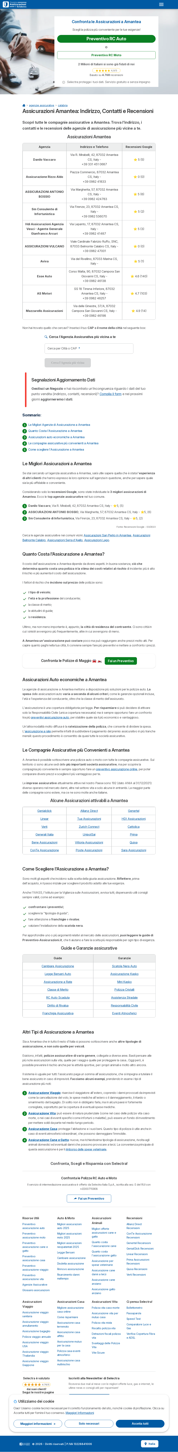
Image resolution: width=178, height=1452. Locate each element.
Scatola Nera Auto (124, 966)
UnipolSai (89, 834)
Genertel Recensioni (139, 1243)
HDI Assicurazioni (134, 819)
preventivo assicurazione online (116, 769)
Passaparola (134, 1313)
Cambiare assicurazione (71, 1258)
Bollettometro (134, 1307)
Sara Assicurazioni (133, 850)
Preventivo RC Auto (106, 38)
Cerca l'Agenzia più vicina (67, 362)
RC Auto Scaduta (58, 997)
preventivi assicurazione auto (50, 717)
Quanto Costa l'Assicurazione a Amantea (55, 431)
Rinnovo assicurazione (70, 1269)
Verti (44, 827)
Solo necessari (89, 1423)
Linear (44, 819)
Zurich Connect (89, 827)
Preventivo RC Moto (106, 55)
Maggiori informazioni (38, 1423)
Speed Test (134, 1318)
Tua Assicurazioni (89, 819)
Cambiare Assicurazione (58, 966)
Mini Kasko (124, 982)
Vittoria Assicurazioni (89, 842)
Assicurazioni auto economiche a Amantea (56, 437)
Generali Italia (44, 834)
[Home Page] (23, 105)
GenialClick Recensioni (140, 1248)
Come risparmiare (67, 1317)
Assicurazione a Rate (58, 982)
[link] (106, 70)
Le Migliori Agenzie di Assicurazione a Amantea (59, 425)
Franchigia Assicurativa (57, 1013)
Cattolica (134, 827)
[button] (63, 82)
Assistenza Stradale (124, 997)
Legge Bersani (66, 1252)
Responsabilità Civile (124, 1005)
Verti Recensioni (136, 1274)
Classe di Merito (57, 989)
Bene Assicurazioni (44, 842)
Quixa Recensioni (137, 1269)
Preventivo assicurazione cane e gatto (35, 1246)
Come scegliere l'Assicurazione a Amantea (56, 449)
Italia (149, 1443)
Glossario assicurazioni (35, 1290)
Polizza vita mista (102, 1322)
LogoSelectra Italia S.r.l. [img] (25, 1444)
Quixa (133, 842)
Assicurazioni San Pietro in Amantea (107, 535)
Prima (133, 834)
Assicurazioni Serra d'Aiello (65, 540)
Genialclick (44, 811)
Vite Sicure (98, 1352)
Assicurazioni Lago (96, 540)
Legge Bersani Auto (58, 974)
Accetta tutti (140, 1423)
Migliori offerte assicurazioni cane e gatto (104, 1232)
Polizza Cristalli (124, 989)
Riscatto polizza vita (103, 1328)
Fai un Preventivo (121, 661)
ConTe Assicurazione (44, 850)
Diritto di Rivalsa (57, 1005)
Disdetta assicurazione (70, 1263)
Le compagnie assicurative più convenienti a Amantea (63, 443)
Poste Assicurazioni (89, 850)
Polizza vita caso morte (105, 1307)
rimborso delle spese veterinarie (86, 1149)
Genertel (133, 811)
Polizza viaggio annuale (36, 1336)
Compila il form (111, 394)
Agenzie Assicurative (34, 1284)
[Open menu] (161, 4)
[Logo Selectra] (14, 4)
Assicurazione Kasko (124, 974)
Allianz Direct (89, 811)
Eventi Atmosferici (124, 1013)
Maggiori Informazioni (80, 1413)
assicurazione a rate (38, 731)
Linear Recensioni (137, 1254)
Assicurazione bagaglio (36, 1331)
